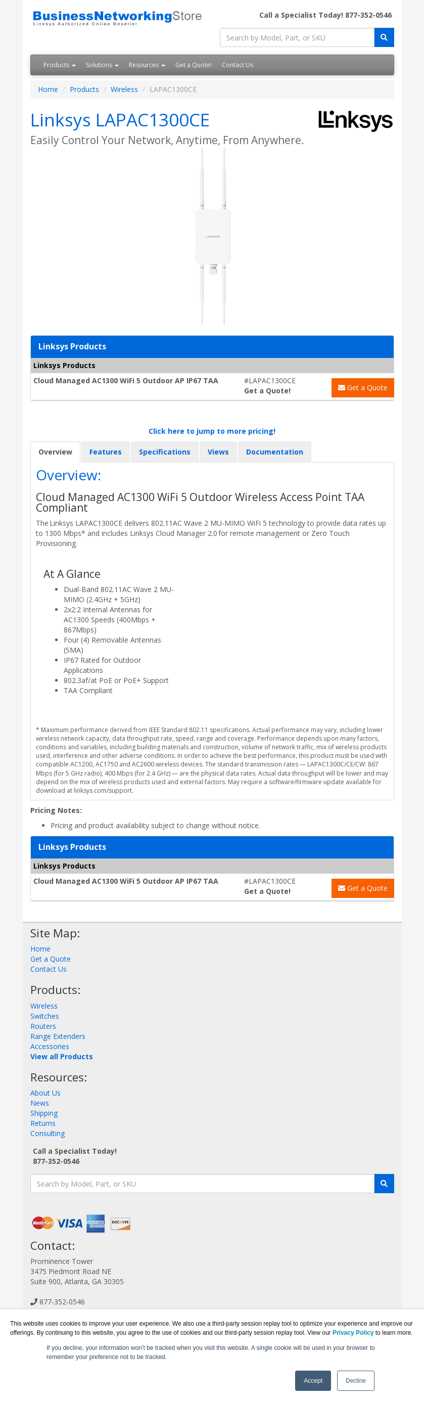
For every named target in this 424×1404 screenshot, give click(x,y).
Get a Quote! (193, 65)
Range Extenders (57, 1036)
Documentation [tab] (274, 452)
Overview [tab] (55, 452)
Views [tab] (218, 452)
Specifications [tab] (165, 452)
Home (48, 89)
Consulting (47, 1133)
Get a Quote (363, 387)
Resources (147, 65)
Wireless (124, 89)
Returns (43, 1123)
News (39, 1103)
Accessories (49, 1046)
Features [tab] (105, 452)
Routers (43, 1026)
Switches (44, 1016)
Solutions (102, 65)
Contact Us (237, 65)
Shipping (44, 1113)
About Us (45, 1093)
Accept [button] (313, 1380)
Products (59, 65)
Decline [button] (356, 1380)
